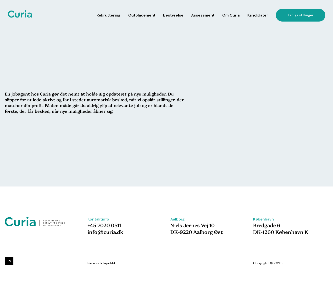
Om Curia (231, 15)
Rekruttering (108, 15)
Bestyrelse (173, 15)
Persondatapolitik (102, 263)
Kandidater (257, 15)
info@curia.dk (105, 231)
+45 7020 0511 (104, 225)
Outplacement (141, 15)
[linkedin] (9, 261)
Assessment (203, 15)
